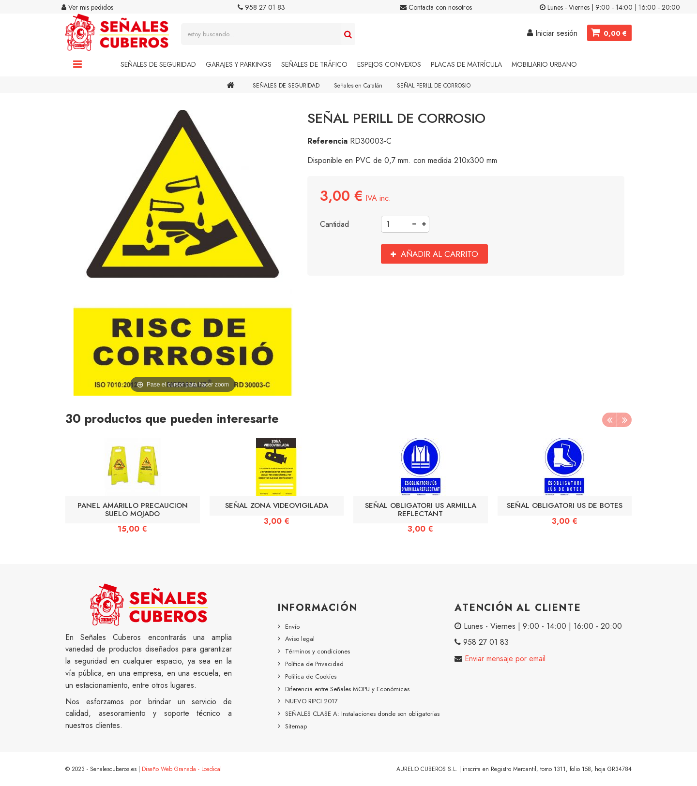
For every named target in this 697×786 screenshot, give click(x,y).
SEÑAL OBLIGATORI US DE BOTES (564, 505)
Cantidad (334, 224)
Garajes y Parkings (239, 64)
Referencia (327, 141)
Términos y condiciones (317, 651)
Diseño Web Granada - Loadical (182, 769)
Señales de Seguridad (158, 64)
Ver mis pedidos (87, 7)
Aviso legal (300, 638)
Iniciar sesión (552, 33)
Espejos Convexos (389, 64)
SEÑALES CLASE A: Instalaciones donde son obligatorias (362, 713)
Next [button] (624, 420)
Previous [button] (609, 420)
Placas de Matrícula (466, 64)
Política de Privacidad (314, 663)
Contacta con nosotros (436, 7)
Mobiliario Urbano (544, 64)
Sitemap (296, 726)
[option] (133, 489)
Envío (292, 626)
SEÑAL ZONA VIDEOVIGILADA (276, 505)
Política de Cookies (310, 676)
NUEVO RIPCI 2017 (311, 701)
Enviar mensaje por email (503, 658)
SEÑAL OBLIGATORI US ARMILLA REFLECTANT (420, 509)
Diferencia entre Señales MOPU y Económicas (347, 689)
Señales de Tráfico (314, 64)
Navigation (77, 64)
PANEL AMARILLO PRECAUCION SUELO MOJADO (132, 509)
